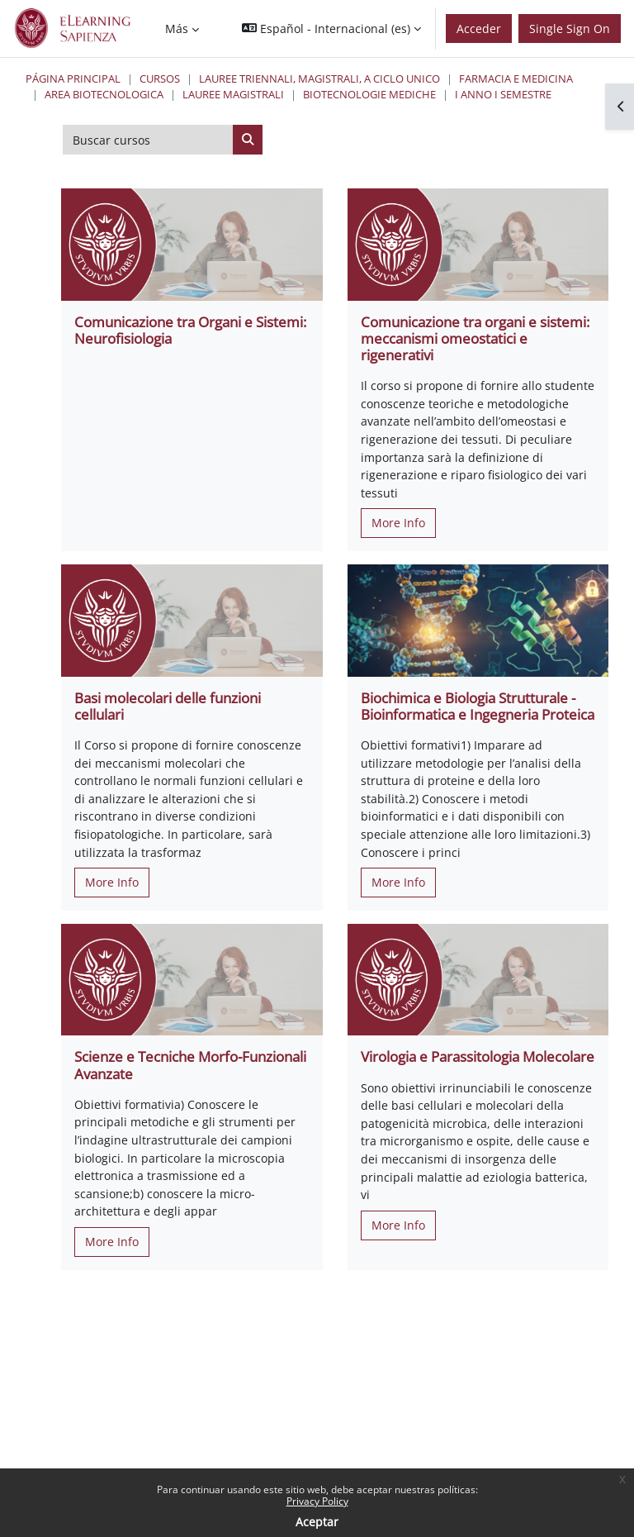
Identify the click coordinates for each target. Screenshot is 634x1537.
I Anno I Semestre (503, 94)
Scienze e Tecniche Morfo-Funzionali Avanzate (190, 1065)
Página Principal (73, 78)
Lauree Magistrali (233, 94)
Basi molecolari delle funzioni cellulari (167, 706)
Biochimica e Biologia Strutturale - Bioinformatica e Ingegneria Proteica (477, 706)
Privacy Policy (317, 1501)
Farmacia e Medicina (516, 78)
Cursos (160, 78)
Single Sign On (569, 28)
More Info (398, 523)
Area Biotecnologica (104, 94)
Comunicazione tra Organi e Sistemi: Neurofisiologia (190, 330)
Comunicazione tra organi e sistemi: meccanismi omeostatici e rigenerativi (475, 338)
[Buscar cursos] (148, 140)
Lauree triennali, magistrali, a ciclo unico (319, 78)
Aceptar (317, 1522)
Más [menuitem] (176, 28)
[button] (331, 28)
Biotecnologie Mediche (369, 94)
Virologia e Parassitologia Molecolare (477, 1056)
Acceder (479, 28)
